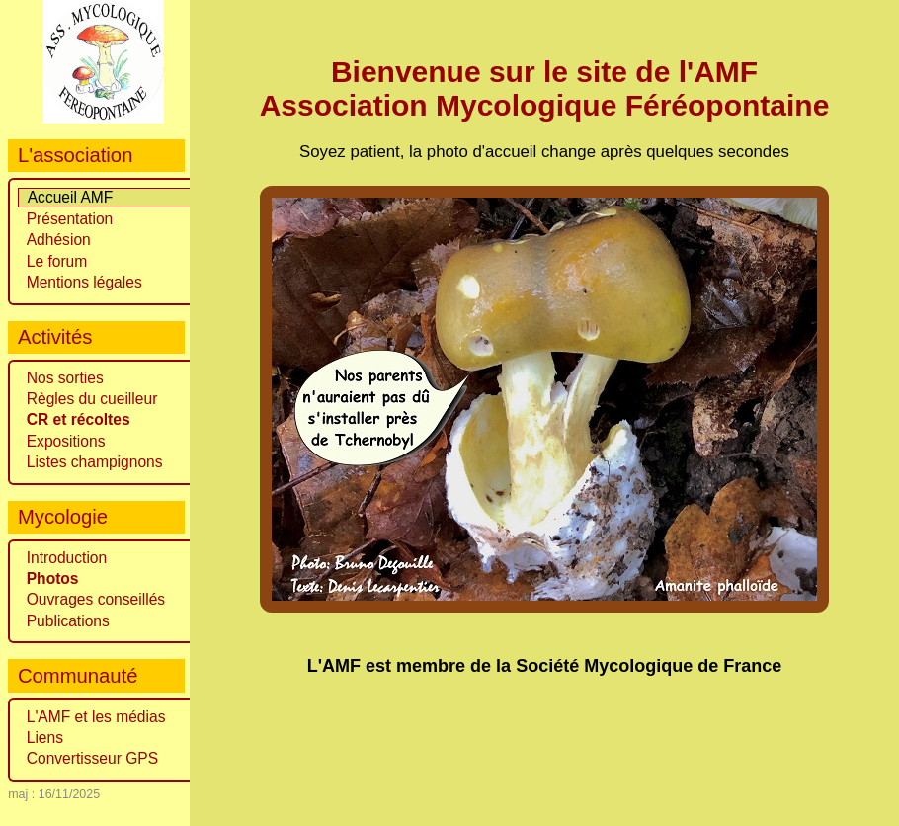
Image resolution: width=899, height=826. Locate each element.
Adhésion (59, 239)
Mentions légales (84, 282)
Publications (68, 621)
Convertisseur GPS (92, 758)
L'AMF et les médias (96, 716)
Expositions (66, 441)
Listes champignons (95, 462)
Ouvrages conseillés (96, 599)
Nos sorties (65, 378)
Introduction (67, 557)
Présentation (70, 218)
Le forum (57, 261)
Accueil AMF (71, 197)
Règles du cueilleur (92, 398)
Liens (45, 737)
